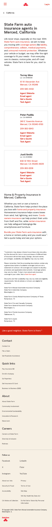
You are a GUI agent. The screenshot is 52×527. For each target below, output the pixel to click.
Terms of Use (25, 486)
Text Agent (25, 102)
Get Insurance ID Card (10, 383)
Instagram (6, 474)
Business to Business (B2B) (11, 388)
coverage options (28, 45)
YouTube (23, 474)
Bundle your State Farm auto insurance (23, 232)
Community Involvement (10, 406)
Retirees (5, 444)
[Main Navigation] (5, 4)
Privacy (23, 481)
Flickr (22, 467)
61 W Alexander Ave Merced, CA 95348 (30, 83)
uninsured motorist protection (22, 51)
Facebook (6, 461)
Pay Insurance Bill (8, 369)
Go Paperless (7, 378)
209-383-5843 (26, 129)
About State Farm (8, 401)
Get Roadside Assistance (11, 356)
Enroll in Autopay (8, 374)
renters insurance (37, 221)
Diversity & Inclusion (9, 439)
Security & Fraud (8, 486)
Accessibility (6, 491)
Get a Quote (26, 99)
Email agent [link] (25, 96)
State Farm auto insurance (17, 42)
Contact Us (6, 346)
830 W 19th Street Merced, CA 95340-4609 (32, 162)
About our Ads (7, 481)
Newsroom (6, 421)
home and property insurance (31, 209)
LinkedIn (23, 461)
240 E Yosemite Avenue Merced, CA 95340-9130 (31, 122)
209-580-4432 (27, 89)
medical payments (37, 48)
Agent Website (27, 93)
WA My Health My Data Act (30, 496)
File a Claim (6, 351)
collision (23, 48)
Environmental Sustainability (12, 411)
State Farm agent (30, 274)
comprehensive (11, 48)
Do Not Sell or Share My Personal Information (32, 502)
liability (43, 45)
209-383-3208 (26, 168)
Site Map (24, 491)
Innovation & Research (10, 416)
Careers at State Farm (10, 434)
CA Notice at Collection (10, 500)
